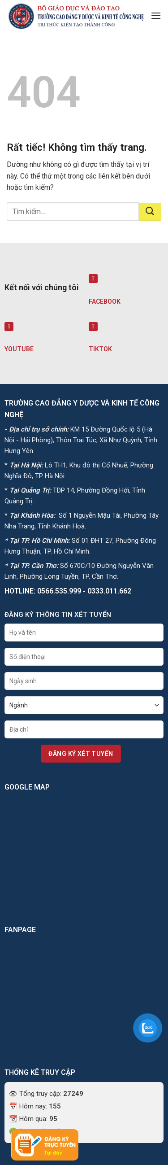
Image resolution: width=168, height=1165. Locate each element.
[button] (156, 15)
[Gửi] (150, 212)
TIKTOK (100, 349)
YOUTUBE (19, 349)
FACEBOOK (105, 301)
